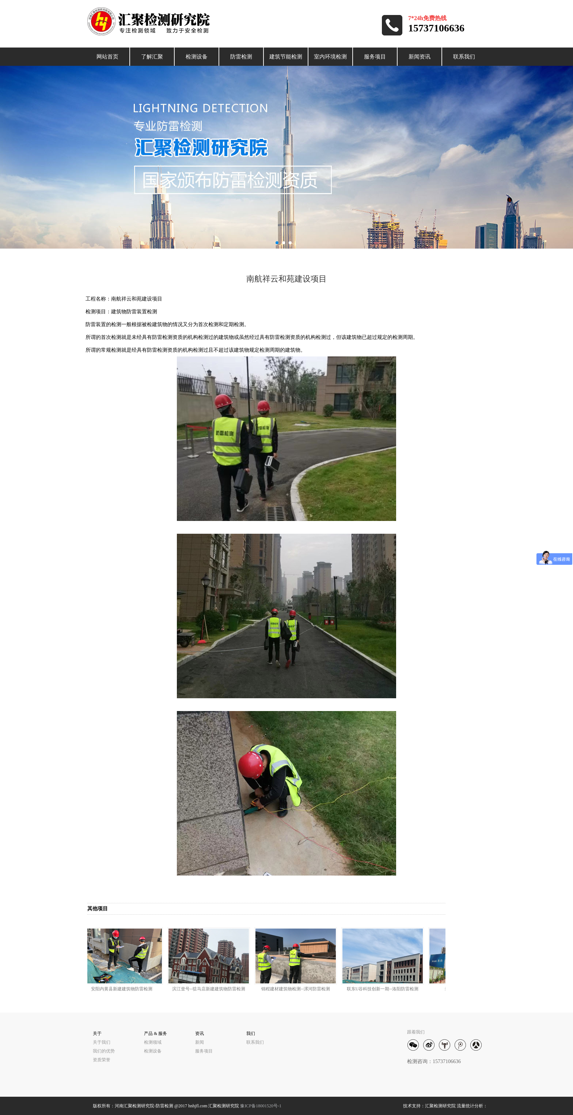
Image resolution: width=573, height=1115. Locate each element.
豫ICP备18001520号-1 (260, 1105)
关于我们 (101, 1042)
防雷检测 (241, 57)
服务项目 (375, 57)
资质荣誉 (101, 1059)
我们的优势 (104, 1051)
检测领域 (153, 1042)
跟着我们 (416, 1032)
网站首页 (107, 57)
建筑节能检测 (285, 57)
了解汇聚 (152, 57)
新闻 (199, 1042)
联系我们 (464, 57)
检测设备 (197, 57)
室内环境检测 (330, 57)
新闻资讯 (419, 57)
